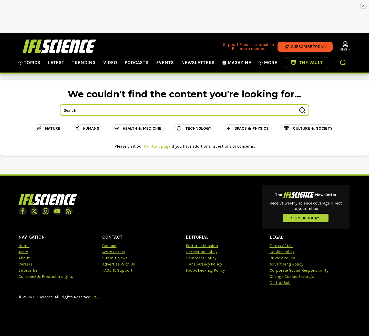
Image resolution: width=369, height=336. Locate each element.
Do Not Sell (280, 282)
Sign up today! (305, 218)
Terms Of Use (281, 245)
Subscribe (27, 270)
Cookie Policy (282, 251)
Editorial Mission (202, 245)
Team (23, 251)
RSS (96, 296)
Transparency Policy (204, 264)
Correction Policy (201, 251)
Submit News (115, 258)
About (24, 258)
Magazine (236, 62)
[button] (343, 63)
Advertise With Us (118, 264)
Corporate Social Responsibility (299, 270)
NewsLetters (197, 62)
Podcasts (136, 62)
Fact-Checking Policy (205, 270)
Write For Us (113, 251)
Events (165, 62)
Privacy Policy (282, 258)
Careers (25, 264)
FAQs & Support (117, 270)
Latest (56, 62)
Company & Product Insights (45, 276)
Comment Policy (201, 258)
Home (23, 245)
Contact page (157, 146)
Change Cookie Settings (292, 276)
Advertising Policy (286, 264)
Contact (109, 245)
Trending (84, 62)
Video (110, 62)
